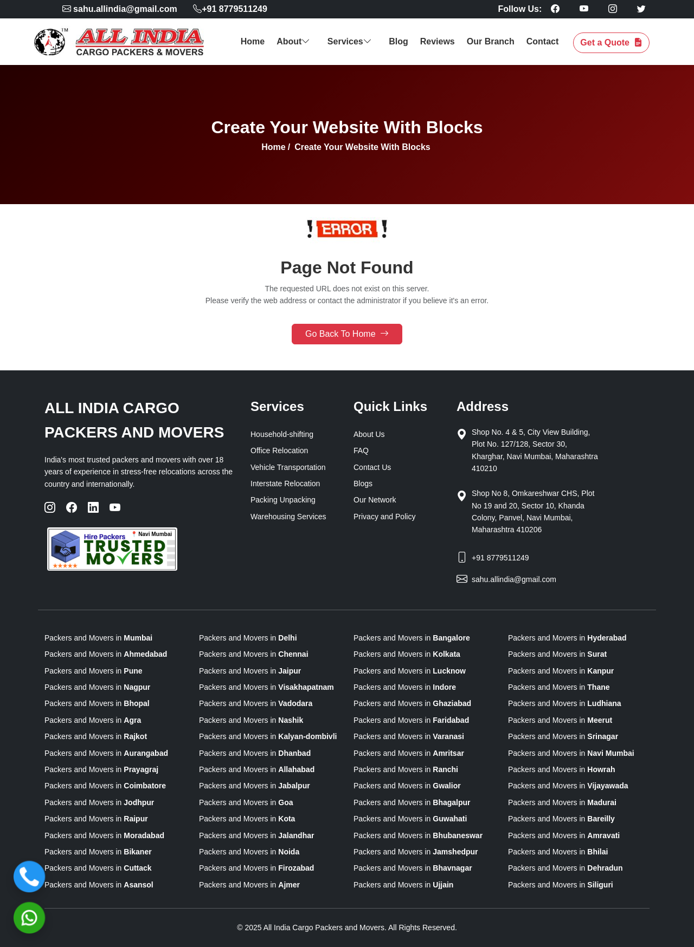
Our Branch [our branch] (491, 41)
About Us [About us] (369, 434)
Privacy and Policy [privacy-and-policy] (384, 516)
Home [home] (253, 41)
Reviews (437, 41)
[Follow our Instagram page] (612, 9)
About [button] (295, 41)
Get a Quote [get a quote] (611, 42)
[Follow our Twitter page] (641, 9)
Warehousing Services (288, 516)
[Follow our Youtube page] (584, 9)
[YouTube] (115, 507)
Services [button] (350, 41)
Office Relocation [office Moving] (279, 450)
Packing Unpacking (283, 499)
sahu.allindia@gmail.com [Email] (514, 579)
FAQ (361, 450)
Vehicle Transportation (288, 467)
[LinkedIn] (93, 507)
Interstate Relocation (285, 483)
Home (273, 147)
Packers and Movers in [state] (98, 637)
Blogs (363, 483)
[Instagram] (49, 507)
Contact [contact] (542, 41)
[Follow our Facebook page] (555, 9)
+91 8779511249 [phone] (230, 9)
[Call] (29, 876)
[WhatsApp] (29, 917)
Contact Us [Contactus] (372, 467)
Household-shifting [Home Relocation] (281, 434)
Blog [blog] (398, 41)
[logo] (124, 41)
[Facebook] (71, 507)
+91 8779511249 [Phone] (500, 557)
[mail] (121, 9)
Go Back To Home (347, 333)
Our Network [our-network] (375, 499)
